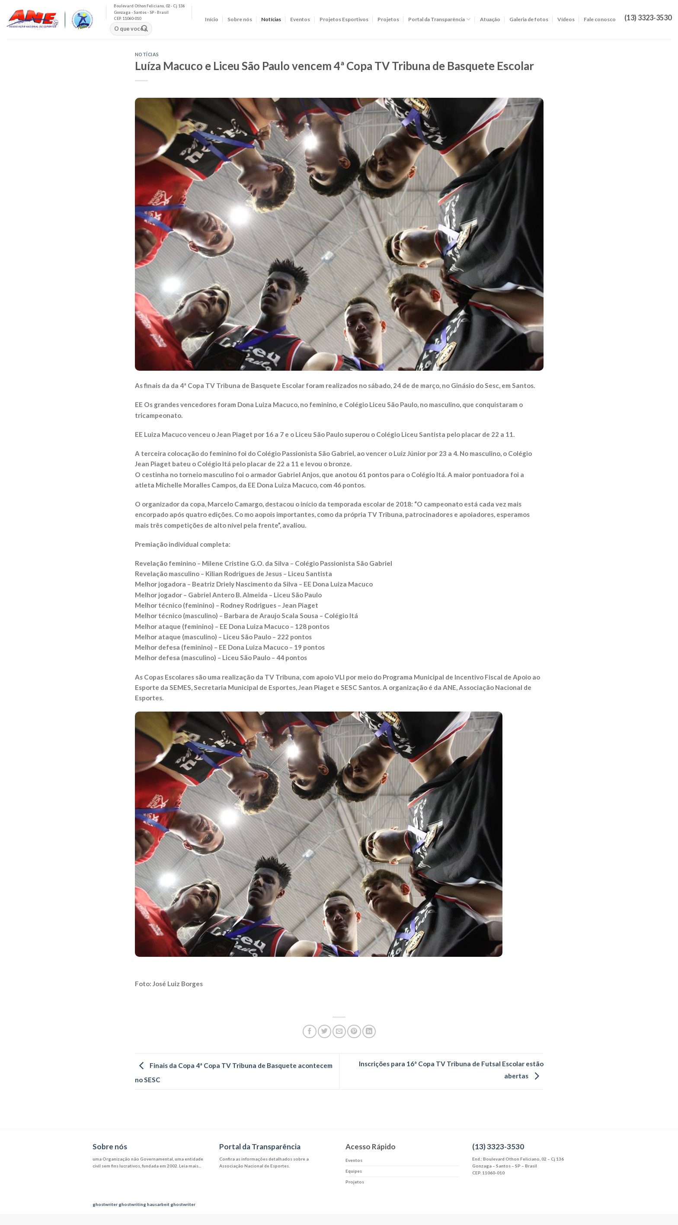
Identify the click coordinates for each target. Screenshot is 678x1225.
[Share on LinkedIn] (369, 1031)
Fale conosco (600, 19)
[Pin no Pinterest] (354, 1031)
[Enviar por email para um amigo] (339, 1031)
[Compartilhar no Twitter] (324, 1031)
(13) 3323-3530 (498, 1146)
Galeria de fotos (528, 19)
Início (211, 19)
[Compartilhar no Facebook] (309, 1031)
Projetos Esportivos (344, 19)
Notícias (271, 19)
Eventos (300, 19)
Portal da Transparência (439, 19)
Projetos (388, 19)
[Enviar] (144, 29)
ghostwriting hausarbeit (144, 1204)
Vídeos (566, 19)
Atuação (490, 19)
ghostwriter (105, 1204)
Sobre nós (239, 19)
